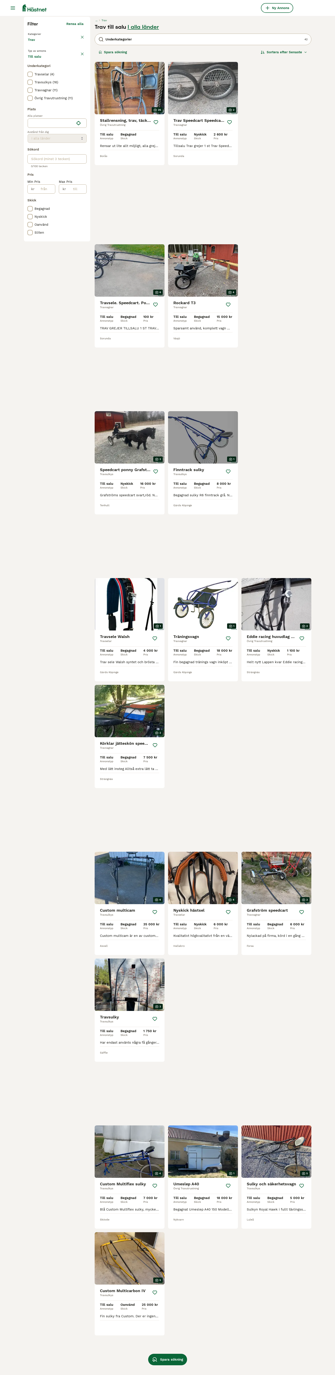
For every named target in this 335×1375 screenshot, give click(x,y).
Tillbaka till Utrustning (47, 118)
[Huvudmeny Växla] (12, 8)
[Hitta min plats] (78, 216)
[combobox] (51, 216)
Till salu (38, 149)
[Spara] (156, 206)
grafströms (150, 1351)
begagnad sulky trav (43, 1359)
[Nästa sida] (219, 1190)
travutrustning (208, 1351)
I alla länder (143, 111)
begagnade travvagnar (101, 1351)
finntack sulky (95, 1359)
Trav (32, 128)
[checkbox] (30, 168)
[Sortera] (284, 136)
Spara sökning (113, 136)
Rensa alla (75, 108)
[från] (44, 282)
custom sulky (38, 1351)
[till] (76, 282)
